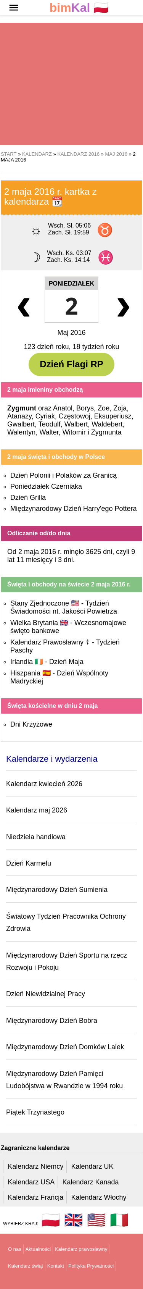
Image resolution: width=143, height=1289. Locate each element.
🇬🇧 (73, 1219)
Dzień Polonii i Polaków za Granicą (63, 475)
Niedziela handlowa (36, 837)
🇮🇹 (119, 1219)
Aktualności (38, 1249)
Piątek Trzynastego (35, 1112)
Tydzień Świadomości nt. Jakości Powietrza (63, 607)
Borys (85, 408)
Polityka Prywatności (91, 1266)
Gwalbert (21, 424)
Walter (48, 432)
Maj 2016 (71, 332)
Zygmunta (106, 432)
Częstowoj (74, 416)
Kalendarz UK (92, 1166)
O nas (14, 1249)
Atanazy (19, 416)
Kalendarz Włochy (98, 1197)
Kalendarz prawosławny (81, 1249)
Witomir (74, 432)
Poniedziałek (71, 283)
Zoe (103, 408)
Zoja (120, 408)
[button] (13, 7)
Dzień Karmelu (28, 863)
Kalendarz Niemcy (35, 1166)
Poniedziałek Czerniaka (46, 486)
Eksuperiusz (113, 416)
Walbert (76, 424)
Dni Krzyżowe (31, 724)
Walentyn (21, 432)
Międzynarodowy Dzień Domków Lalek (65, 1047)
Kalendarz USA (31, 1182)
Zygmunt (21, 408)
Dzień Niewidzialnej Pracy (45, 994)
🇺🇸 (96, 1219)
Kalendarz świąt (25, 1266)
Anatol (62, 408)
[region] (71, 84)
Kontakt (55, 1266)
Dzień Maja (66, 661)
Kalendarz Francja (35, 1197)
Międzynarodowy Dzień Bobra (51, 1020)
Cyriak (45, 416)
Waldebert (107, 424)
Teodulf (50, 424)
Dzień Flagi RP (71, 364)
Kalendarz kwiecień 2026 (44, 784)
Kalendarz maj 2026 (36, 810)
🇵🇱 (79, 8)
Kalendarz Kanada (90, 1182)
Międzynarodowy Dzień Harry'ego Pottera (73, 508)
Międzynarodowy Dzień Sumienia (57, 889)
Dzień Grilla (28, 497)
